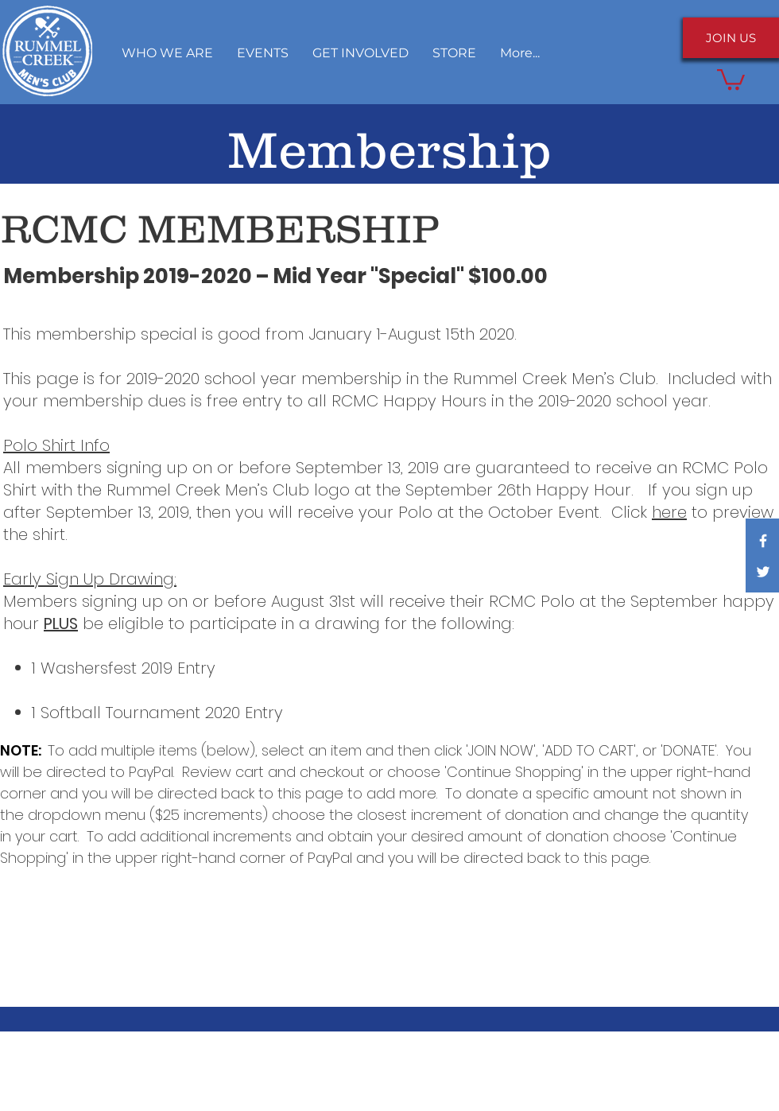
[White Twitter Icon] (763, 572)
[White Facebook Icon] (763, 541)
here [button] (669, 512)
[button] (360, 53)
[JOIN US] (731, 37)
